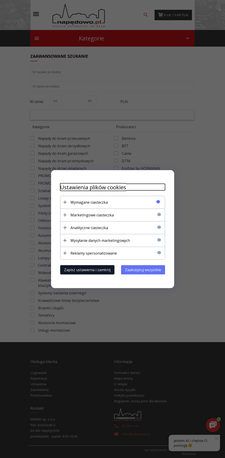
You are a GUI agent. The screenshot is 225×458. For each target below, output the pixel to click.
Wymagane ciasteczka (89, 202)
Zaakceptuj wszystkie (143, 269)
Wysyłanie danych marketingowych (100, 240)
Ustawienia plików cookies (93, 187)
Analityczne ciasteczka (89, 227)
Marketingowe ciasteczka (92, 214)
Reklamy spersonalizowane (93, 252)
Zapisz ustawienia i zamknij (87, 269)
